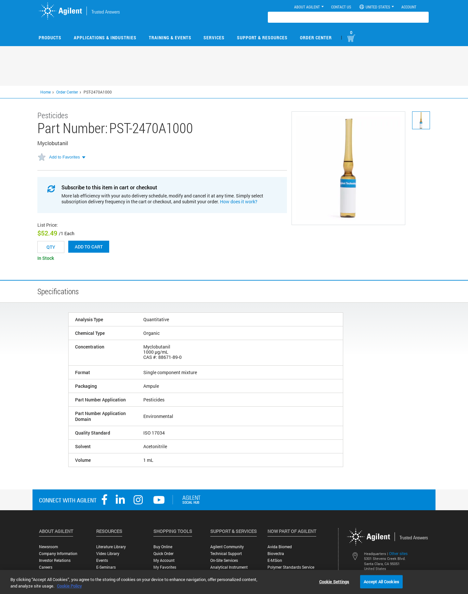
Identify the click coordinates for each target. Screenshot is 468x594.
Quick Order (163, 553)
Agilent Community (227, 546)
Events (102, 560)
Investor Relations (55, 560)
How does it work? (238, 201)
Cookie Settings (334, 581)
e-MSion (274, 560)
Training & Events (170, 37)
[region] (234, 582)
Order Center (316, 37)
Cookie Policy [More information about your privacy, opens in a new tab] (69, 586)
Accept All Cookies (381, 581)
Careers (45, 567)
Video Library (107, 553)
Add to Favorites (64, 157)
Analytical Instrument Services (229, 570)
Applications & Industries (105, 37)
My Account (164, 560)
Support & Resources (262, 37)
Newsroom (48, 546)
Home (45, 92)
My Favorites (164, 567)
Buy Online (162, 546)
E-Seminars (106, 567)
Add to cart (89, 247)
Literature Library (111, 546)
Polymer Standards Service (290, 567)
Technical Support (226, 553)
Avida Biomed (279, 546)
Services (214, 37)
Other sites (398, 553)
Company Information (58, 553)
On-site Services (224, 560)
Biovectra (275, 553)
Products (50, 37)
